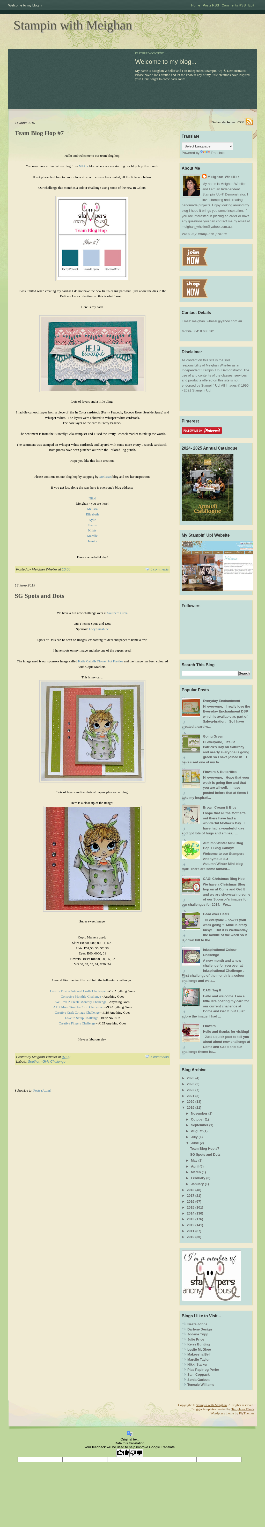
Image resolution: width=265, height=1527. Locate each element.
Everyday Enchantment (221, 701)
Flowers (209, 1026)
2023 (190, 1084)
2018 (190, 1190)
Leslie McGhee (199, 1349)
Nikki (92, 498)
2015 (190, 1207)
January (197, 1184)
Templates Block (242, 1409)
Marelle (92, 536)
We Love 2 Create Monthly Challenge (80, 1002)
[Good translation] (123, 1453)
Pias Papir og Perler (203, 1370)
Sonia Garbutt (198, 1380)
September (199, 1125)
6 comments (159, 1057)
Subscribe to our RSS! (228, 122)
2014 (190, 1213)
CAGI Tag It (212, 990)
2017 (190, 1195)
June (195, 1143)
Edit (251, 5)
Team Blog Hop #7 (39, 133)
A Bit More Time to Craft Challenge (78, 1007)
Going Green (213, 736)
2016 (190, 1201)
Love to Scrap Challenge (81, 1018)
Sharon (92, 525)
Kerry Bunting (198, 1344)
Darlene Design (199, 1329)
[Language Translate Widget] (207, 146)
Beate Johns (197, 1324)
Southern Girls (117, 613)
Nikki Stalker (197, 1364)
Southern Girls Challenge (46, 1061)
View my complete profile (204, 234)
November (199, 1113)
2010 (190, 1237)
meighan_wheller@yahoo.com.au (217, 321)
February (198, 1178)
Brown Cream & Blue (219, 807)
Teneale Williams (200, 1385)
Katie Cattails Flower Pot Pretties (100, 661)
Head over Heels (216, 914)
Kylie (92, 520)
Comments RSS (234, 5)
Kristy (92, 530)
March (196, 1172)
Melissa (92, 509)
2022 (190, 1090)
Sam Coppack (198, 1374)
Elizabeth (92, 514)
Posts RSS (211, 5)
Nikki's (84, 166)
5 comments (159, 569)
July (194, 1137)
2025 (190, 1078)
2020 (190, 1101)
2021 (190, 1096)
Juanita (92, 541)
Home (195, 5)
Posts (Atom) (42, 1090)
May (194, 1160)
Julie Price (195, 1339)
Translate (212, 153)
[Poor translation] (136, 1453)
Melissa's (105, 477)
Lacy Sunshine (99, 629)
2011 (190, 1231)
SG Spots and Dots (39, 595)
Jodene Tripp (197, 1334)
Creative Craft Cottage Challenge (77, 1012)
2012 (190, 1225)
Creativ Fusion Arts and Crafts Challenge (78, 991)
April (195, 1166)
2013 (190, 1219)
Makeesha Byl (198, 1354)
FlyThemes (246, 1413)
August (197, 1131)
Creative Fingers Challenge (77, 1023)
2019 (190, 1107)
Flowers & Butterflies (220, 772)
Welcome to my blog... (165, 61)
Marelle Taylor (198, 1359)
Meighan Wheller (223, 177)
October (197, 1119)
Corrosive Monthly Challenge (81, 996)
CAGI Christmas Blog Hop (224, 879)
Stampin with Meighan (72, 25)
